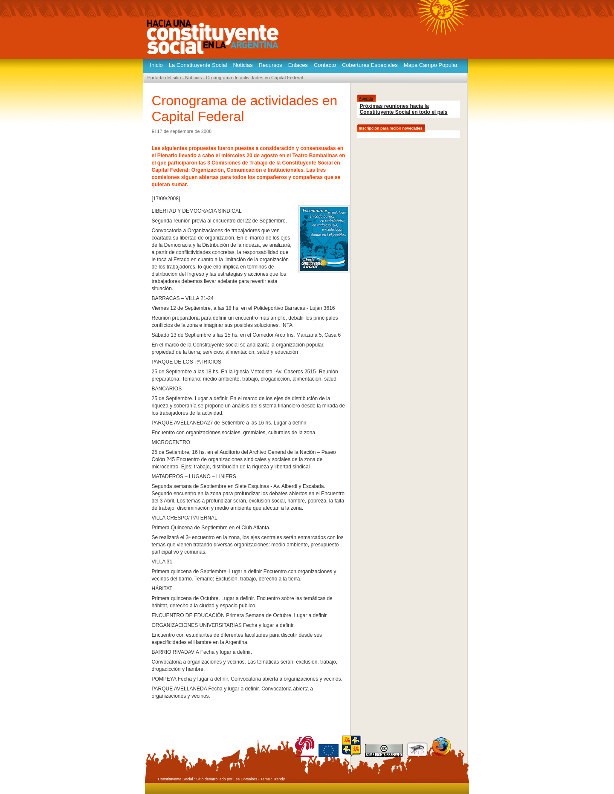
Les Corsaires (246, 779)
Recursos (270, 65)
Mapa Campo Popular (431, 65)
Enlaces (298, 65)
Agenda (366, 98)
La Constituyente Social (198, 65)
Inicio (156, 65)
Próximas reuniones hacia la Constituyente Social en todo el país (404, 109)
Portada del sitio (164, 77)
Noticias (242, 65)
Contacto (325, 65)
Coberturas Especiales (370, 65)
